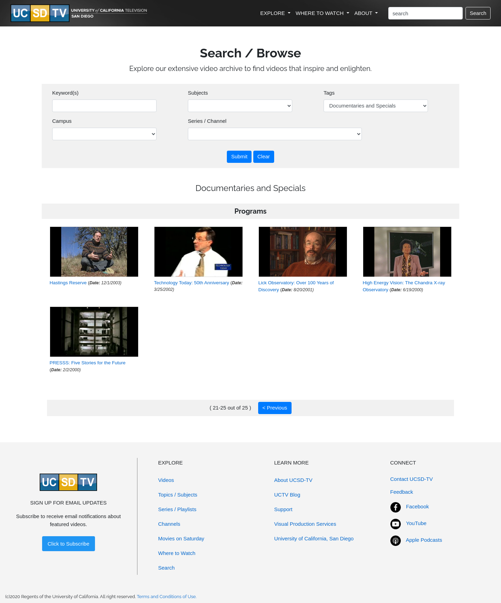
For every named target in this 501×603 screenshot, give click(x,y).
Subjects (198, 93)
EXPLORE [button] (273, 13)
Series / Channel (207, 121)
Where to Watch (177, 553)
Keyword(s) (65, 93)
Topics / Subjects (178, 495)
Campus (62, 121)
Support (283, 509)
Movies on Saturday (181, 538)
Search (478, 13)
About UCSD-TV (293, 480)
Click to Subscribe (68, 544)
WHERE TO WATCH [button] (320, 13)
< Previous (274, 408)
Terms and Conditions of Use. (167, 596)
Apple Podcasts (424, 540)
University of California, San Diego (313, 538)
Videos (166, 480)
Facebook (417, 506)
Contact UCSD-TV (411, 479)
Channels (169, 524)
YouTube (416, 523)
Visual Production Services (305, 524)
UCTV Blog (287, 495)
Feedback (401, 492)
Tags (329, 93)
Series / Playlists (177, 509)
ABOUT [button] (364, 13)
